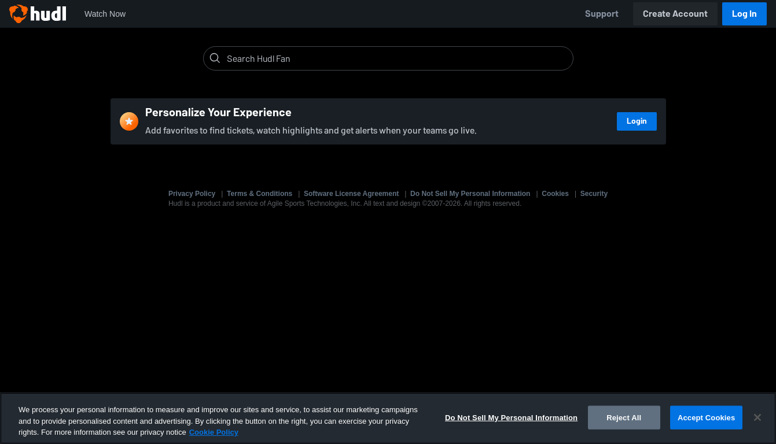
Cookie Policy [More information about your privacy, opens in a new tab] (213, 432)
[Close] (757, 417)
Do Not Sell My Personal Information (470, 194)
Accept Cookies (706, 417)
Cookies (555, 194)
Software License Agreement (351, 194)
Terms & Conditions (259, 194)
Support (602, 13)
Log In (744, 13)
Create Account (675, 13)
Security (594, 194)
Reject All (623, 417)
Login (637, 121)
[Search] (397, 58)
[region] (388, 418)
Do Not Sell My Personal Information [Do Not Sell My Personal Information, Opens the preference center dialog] (511, 417)
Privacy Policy (191, 194)
